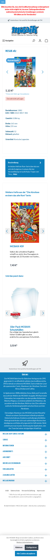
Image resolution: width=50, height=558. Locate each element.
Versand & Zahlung (28, 490)
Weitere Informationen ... (25, 542)
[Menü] (7, 40)
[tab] (25, 168)
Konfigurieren (31, 547)
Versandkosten (14, 497)
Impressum (41, 490)
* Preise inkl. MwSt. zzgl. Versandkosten (17, 94)
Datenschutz (15, 490)
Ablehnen (18, 547)
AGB (7, 490)
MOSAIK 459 (17, 246)
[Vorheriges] (7, 72)
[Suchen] (33, 40)
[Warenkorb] (46, 40)
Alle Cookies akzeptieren (26, 554)
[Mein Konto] (40, 40)
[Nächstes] (43, 72)
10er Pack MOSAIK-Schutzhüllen (20, 328)
